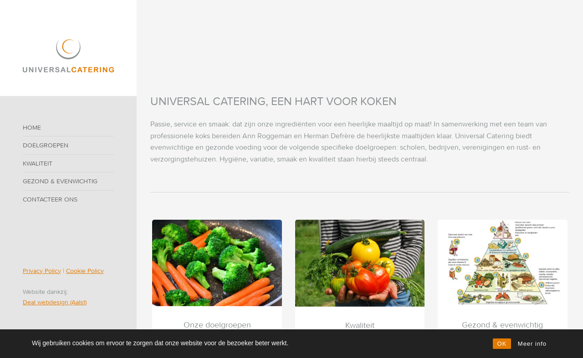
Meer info (532, 343)
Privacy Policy (42, 271)
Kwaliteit (37, 163)
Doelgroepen (45, 145)
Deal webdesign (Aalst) (55, 302)
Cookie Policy (85, 271)
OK (502, 343)
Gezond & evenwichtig (60, 181)
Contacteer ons (50, 199)
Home (32, 127)
